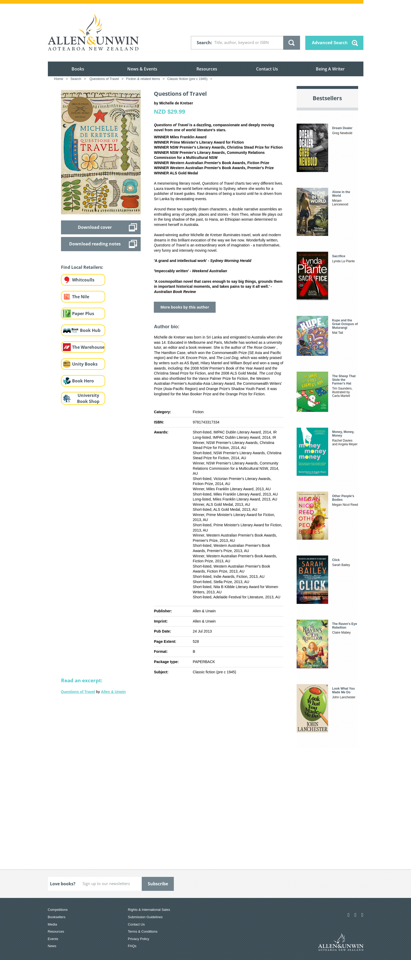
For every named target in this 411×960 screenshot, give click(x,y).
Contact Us (267, 69)
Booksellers (56, 917)
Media (52, 924)
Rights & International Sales (149, 910)
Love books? (62, 884)
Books (78, 69)
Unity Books (85, 364)
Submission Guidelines (145, 917)
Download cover (95, 227)
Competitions (58, 910)
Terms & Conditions (143, 931)
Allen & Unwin (113, 692)
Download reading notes (95, 244)
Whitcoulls (83, 280)
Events (53, 939)
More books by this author (184, 307)
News (52, 946)
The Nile (80, 297)
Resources (206, 69)
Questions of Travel (78, 692)
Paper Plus (83, 313)
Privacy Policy (138, 939)
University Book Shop (88, 398)
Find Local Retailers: (82, 267)
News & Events (142, 69)
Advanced (330, 43)
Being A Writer (330, 69)
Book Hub (90, 330)
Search (204, 43)
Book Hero (83, 381)
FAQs (132, 946)
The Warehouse (88, 347)
